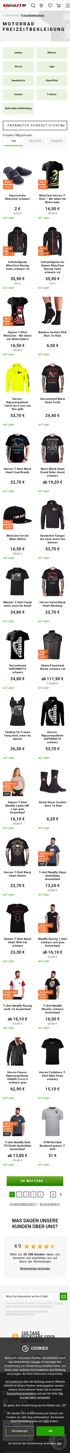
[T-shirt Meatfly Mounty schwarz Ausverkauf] (52, 999)
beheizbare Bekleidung (18, 108)
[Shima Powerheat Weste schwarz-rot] (52, 659)
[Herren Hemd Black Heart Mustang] (52, 594)
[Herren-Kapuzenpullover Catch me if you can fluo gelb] (17, 394)
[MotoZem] (14, 5)
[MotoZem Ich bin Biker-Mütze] (17, 529)
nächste (60, 1194)
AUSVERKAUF (50, 1204)
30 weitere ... (35, 1181)
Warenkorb (58, 5)
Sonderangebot (23, 1204)
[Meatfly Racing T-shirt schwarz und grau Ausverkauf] (52, 933)
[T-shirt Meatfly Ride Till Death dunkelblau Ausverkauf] (17, 1136)
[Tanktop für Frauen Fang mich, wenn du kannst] (17, 728)
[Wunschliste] (50, 5)
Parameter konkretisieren (35, 125)
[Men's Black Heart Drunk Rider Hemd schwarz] (52, 463)
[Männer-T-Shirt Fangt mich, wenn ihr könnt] (17, 594)
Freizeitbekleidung (32, 15)
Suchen (33, 5)
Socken (18, 94)
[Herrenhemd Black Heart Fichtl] (52, 394)
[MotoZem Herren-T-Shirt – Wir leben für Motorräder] (52, 189)
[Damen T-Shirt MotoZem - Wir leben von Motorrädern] (17, 326)
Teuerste (56, 141)
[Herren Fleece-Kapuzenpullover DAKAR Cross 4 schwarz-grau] (17, 1068)
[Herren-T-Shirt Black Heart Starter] (17, 866)
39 (53, 1194)
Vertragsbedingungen (41, 1306)
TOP (13, 141)
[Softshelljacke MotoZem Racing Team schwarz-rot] (17, 258)
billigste (35, 141)
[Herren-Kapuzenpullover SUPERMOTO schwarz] (52, 728)
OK (50, 1431)
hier (59, 1443)
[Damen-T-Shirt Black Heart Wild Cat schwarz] (17, 933)
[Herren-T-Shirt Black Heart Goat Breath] (17, 463)
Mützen (51, 52)
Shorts (18, 66)
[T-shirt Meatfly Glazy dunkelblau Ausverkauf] (52, 866)
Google (35, 1362)
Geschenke (11, 15)
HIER (46, 1421)
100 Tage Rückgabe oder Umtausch (38, 1336)
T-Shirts (51, 94)
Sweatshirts (18, 80)
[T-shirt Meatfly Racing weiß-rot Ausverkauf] (17, 999)
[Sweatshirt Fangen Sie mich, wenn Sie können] (52, 529)
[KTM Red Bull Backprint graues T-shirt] (52, 1136)
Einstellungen (20, 1431)
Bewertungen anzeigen (35, 1268)
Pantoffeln (52, 80)
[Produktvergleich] (41, 5)
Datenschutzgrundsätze (21, 1393)
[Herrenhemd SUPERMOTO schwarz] (17, 659)
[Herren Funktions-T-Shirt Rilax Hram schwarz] (52, 1068)
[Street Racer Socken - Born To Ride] (52, 798)
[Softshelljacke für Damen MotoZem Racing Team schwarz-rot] (52, 258)
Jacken (18, 52)
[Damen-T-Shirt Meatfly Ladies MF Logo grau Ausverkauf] (17, 798)
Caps (52, 66)
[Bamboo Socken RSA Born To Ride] (52, 326)
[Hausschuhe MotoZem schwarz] (17, 189)
